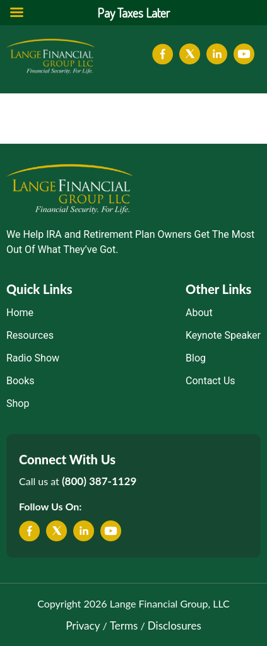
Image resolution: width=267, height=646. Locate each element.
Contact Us (210, 381)
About (199, 313)
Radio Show (32, 358)
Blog (196, 358)
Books (20, 381)
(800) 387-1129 (99, 481)
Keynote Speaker (223, 335)
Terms (124, 625)
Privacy (83, 625)
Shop (17, 403)
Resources (30, 335)
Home (19, 313)
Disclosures (174, 625)
